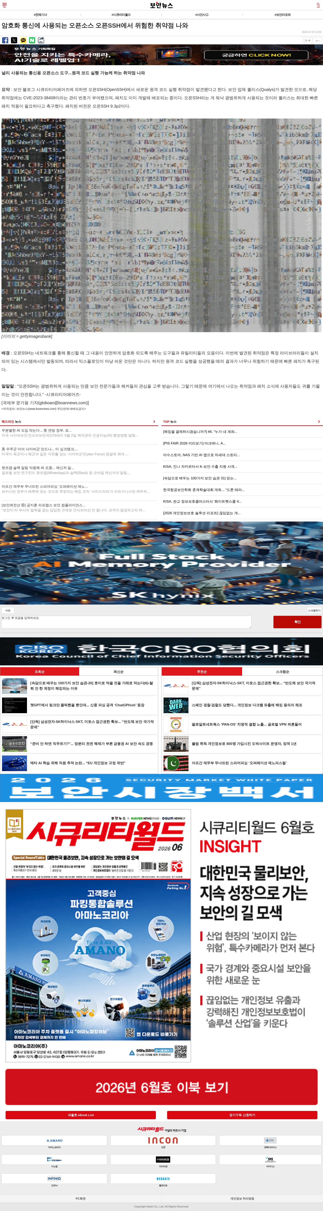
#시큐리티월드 (121, 14)
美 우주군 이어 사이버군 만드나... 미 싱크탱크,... (65, 451)
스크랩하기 (314, 610)
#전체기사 (40, 14)
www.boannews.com (42, 408)
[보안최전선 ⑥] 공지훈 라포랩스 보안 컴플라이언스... (73, 507)
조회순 (40, 671)
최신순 (119, 671)
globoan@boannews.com (62, 402)
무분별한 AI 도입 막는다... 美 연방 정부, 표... (70, 433)
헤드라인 (11, 421)
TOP (169, 421)
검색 (318, 5)
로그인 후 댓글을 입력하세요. (126, 622)
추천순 (202, 671)
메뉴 (4, 5)
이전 (7, 610)
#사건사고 (201, 14)
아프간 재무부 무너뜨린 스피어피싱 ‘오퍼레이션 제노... (76, 489)
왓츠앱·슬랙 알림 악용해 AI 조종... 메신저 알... (66, 470)
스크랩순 (282, 671)
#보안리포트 (283, 14)
